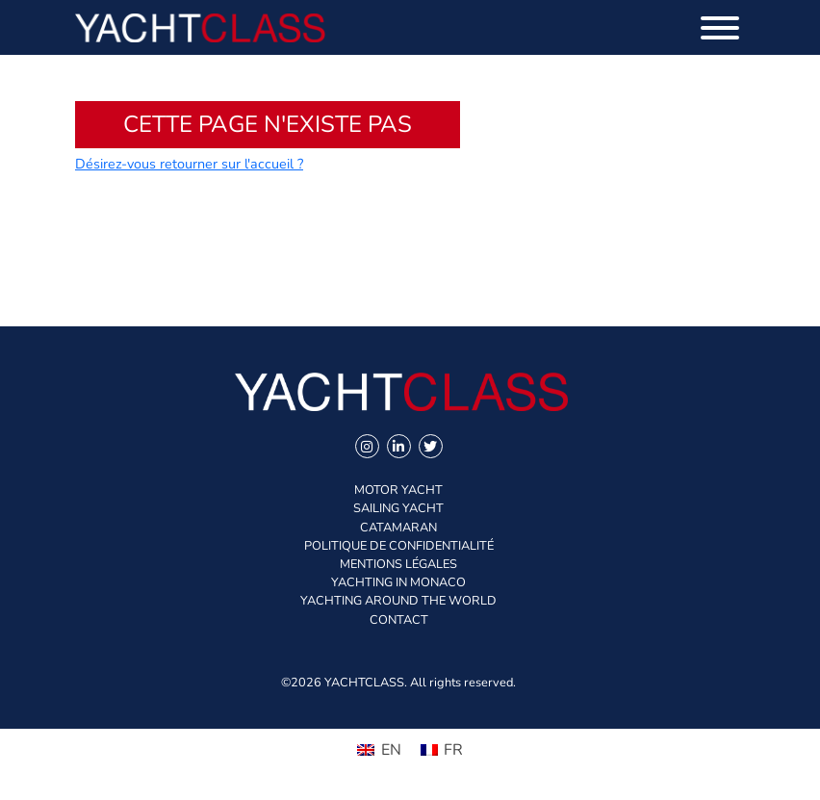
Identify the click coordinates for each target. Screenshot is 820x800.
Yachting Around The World (398, 600)
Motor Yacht (398, 490)
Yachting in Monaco (398, 582)
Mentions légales (398, 564)
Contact (399, 620)
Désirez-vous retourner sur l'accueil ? (189, 163)
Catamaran (398, 527)
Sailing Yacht (398, 508)
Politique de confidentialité (399, 546)
